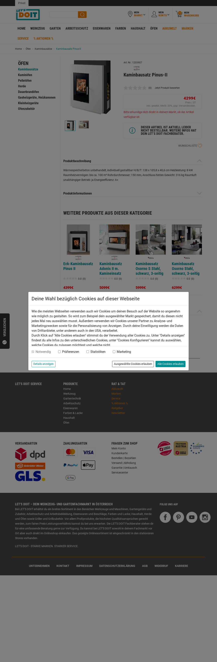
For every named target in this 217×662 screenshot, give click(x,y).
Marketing (124, 352)
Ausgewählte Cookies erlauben (133, 363)
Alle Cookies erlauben (170, 363)
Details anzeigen (43, 363)
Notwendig (43, 352)
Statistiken (97, 352)
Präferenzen (70, 352)
